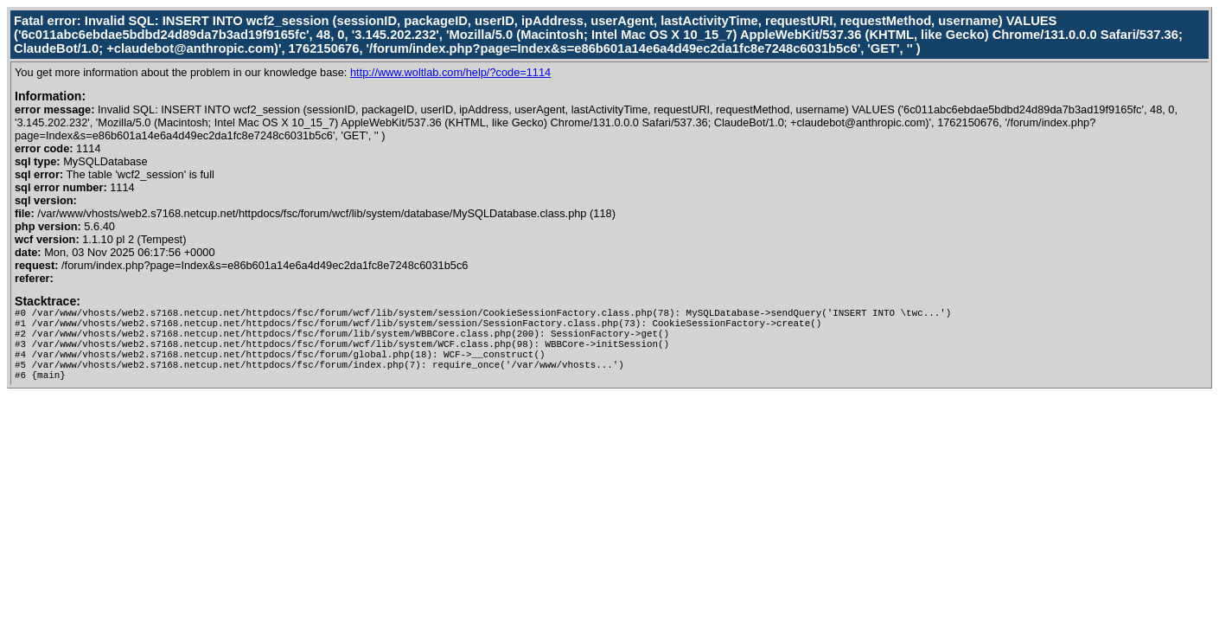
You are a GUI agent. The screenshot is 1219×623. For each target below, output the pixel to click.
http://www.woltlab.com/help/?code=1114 (450, 72)
